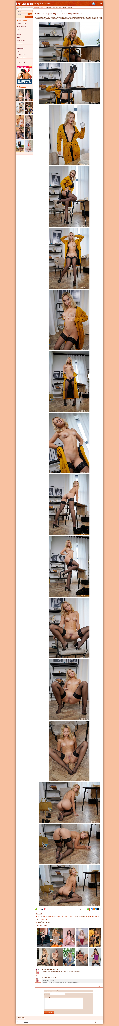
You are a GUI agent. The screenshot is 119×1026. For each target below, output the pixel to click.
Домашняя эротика (21, 26)
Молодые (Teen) (21, 54)
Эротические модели (22, 57)
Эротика (26, 1024)
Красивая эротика (21, 23)
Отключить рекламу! (68, 11)
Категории (37, 4)
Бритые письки (87, 916)
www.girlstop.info (21, 1021)
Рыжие (18, 37)
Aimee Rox (44, 919)
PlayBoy (19, 29)
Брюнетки (19, 31)
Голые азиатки (20, 48)
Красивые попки (21, 40)
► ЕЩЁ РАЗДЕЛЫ (21, 62)
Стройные (80, 916)
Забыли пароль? (20, 16)
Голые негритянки (21, 45)
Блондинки (19, 34)
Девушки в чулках (21, 59)
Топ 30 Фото (46, 4)
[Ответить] (100, 975)
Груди (18, 51)
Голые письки (20, 43)
